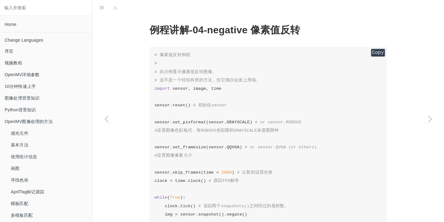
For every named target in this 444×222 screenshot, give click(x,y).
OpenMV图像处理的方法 (29, 121)
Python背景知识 (20, 109)
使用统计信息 (24, 156)
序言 (9, 51)
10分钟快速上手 (20, 86)
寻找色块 (19, 180)
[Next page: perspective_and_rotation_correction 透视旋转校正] (430, 118)
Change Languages (24, 40)
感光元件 (19, 133)
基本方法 (19, 144)
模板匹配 (19, 203)
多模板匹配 (22, 215)
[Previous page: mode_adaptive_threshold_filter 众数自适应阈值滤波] (106, 118)
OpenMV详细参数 (22, 74)
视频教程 (13, 62)
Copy (378, 53)
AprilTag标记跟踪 (27, 191)
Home (10, 24)
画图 (15, 168)
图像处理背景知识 (22, 98)
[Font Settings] (115, 7)
